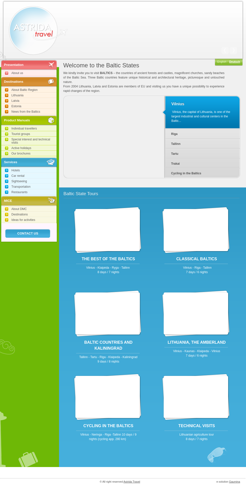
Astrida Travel (131, 481)
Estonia (16, 106)
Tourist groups (20, 134)
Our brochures (21, 153)
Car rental (18, 176)
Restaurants (19, 192)
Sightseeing (19, 181)
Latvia (15, 101)
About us (17, 73)
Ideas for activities (23, 220)
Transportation (21, 186)
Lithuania (17, 95)
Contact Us (27, 233)
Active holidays (21, 148)
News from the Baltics (25, 111)
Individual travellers (24, 128)
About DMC (19, 209)
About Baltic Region (24, 90)
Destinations (19, 214)
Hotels (15, 170)
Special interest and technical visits (30, 141)
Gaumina (234, 481)
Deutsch (234, 61)
